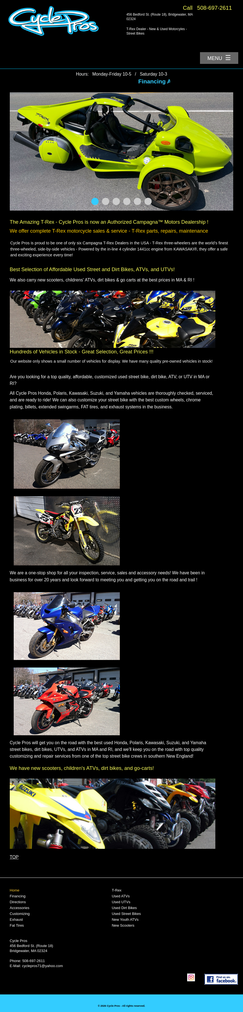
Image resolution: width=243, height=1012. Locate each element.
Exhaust (16, 919)
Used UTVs (121, 902)
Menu (219, 57)
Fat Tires (17, 925)
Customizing (20, 914)
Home (15, 890)
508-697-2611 (214, 8)
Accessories (19, 908)
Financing (17, 896)
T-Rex (117, 890)
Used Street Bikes (126, 914)
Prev (17, 151)
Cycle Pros (18, 941)
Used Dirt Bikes (124, 908)
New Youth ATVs (125, 919)
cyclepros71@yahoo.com (42, 966)
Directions (18, 902)
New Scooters (123, 925)
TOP (14, 857)
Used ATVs (121, 896)
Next (225, 151)
